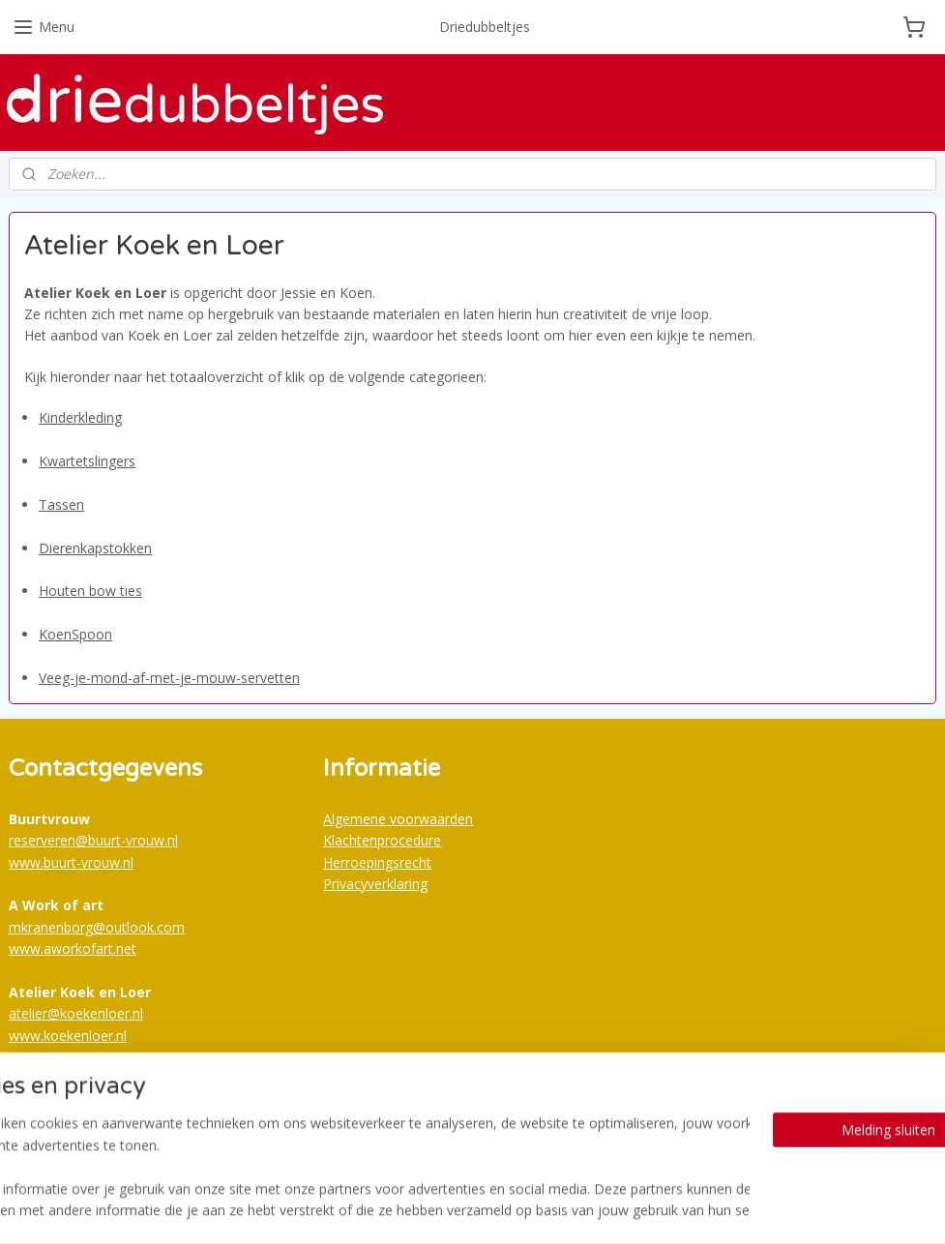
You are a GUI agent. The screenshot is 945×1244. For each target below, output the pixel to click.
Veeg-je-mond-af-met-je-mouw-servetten (169, 677)
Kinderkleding (80, 417)
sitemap (402, 1208)
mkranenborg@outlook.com (97, 927)
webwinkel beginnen (516, 1208)
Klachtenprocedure (382, 840)
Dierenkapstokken (95, 548)
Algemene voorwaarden (398, 819)
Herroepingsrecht (377, 862)
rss (442, 1208)
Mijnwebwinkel (685, 1208)
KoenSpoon (75, 634)
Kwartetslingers (87, 461)
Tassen (61, 504)
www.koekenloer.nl (68, 1035)
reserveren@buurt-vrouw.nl (93, 840)
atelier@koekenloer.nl (76, 1013)
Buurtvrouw (57, 1075)
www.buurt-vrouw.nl (71, 862)
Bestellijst (353, 1129)
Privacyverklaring (375, 883)
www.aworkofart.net (72, 948)
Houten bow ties (90, 590)
